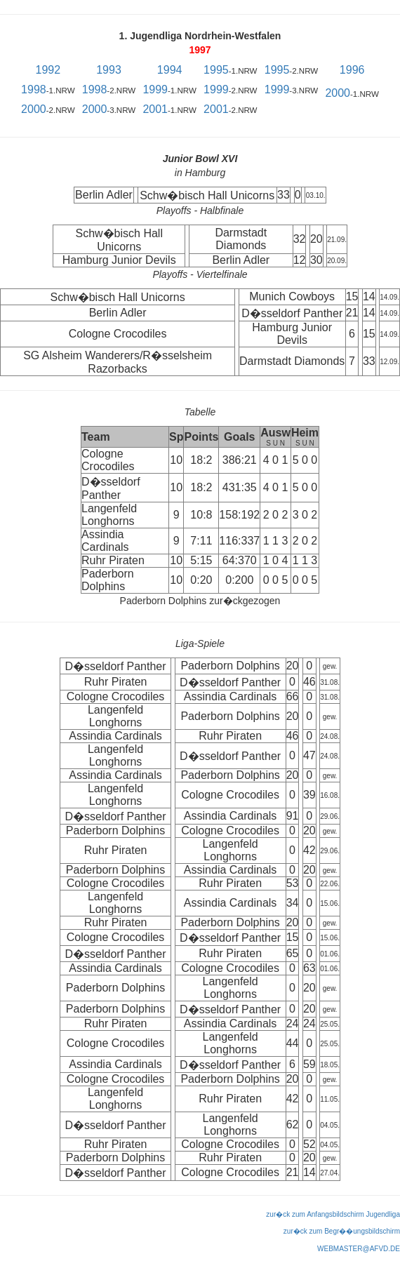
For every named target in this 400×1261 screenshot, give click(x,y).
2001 (155, 109)
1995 (216, 70)
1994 (169, 70)
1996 (352, 70)
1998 (33, 89)
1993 (108, 70)
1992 (48, 70)
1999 (155, 89)
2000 (337, 93)
